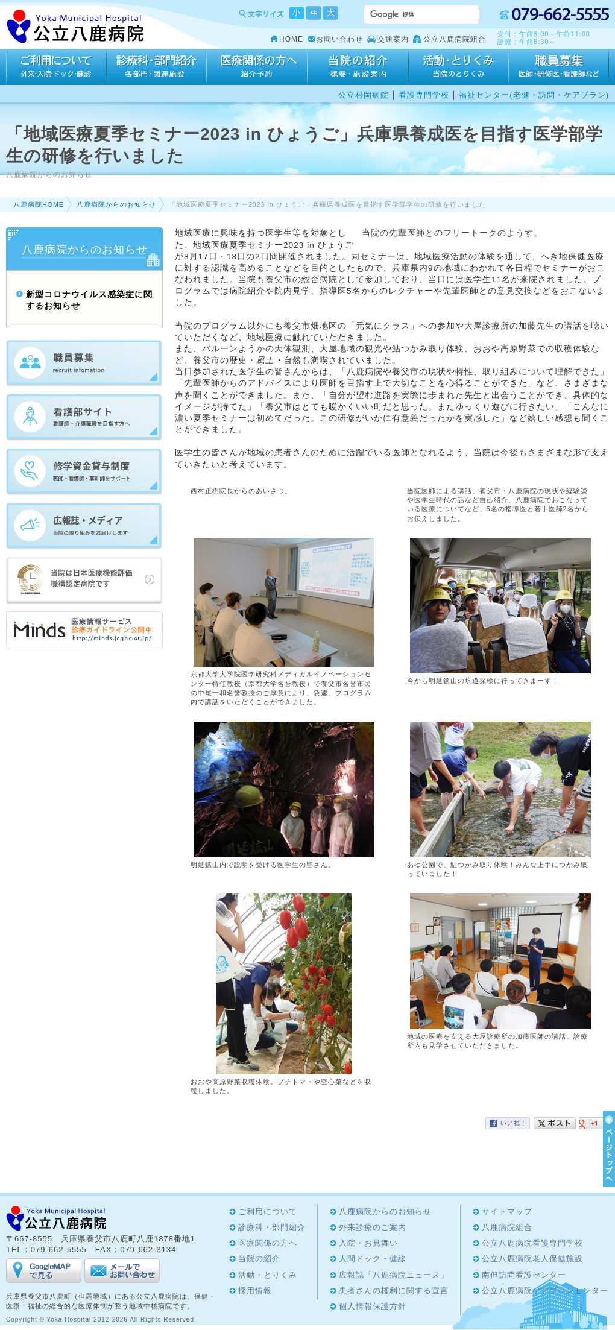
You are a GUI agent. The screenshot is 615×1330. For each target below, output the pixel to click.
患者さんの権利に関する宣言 (394, 1290)
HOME (291, 39)
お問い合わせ (339, 39)
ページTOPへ (607, 1149)
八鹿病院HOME (38, 204)
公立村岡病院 (363, 94)
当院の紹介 (358, 67)
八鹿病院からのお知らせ (116, 204)
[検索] (407, 14)
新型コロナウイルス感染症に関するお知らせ (89, 300)
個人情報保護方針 (372, 1306)
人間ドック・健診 (372, 1258)
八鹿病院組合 (507, 1227)
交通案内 (393, 39)
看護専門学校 (424, 94)
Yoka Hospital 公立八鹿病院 (75, 27)
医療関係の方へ (257, 67)
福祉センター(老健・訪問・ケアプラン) (534, 94)
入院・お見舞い (368, 1242)
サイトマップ (507, 1211)
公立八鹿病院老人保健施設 (532, 1258)
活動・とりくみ (458, 67)
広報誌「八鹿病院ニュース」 (394, 1274)
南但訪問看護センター (524, 1274)
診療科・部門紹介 (156, 67)
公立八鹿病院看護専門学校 (532, 1242)
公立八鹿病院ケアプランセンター (545, 1290)
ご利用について (56, 67)
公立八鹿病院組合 (454, 39)
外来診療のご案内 (372, 1227)
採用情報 (559, 67)
